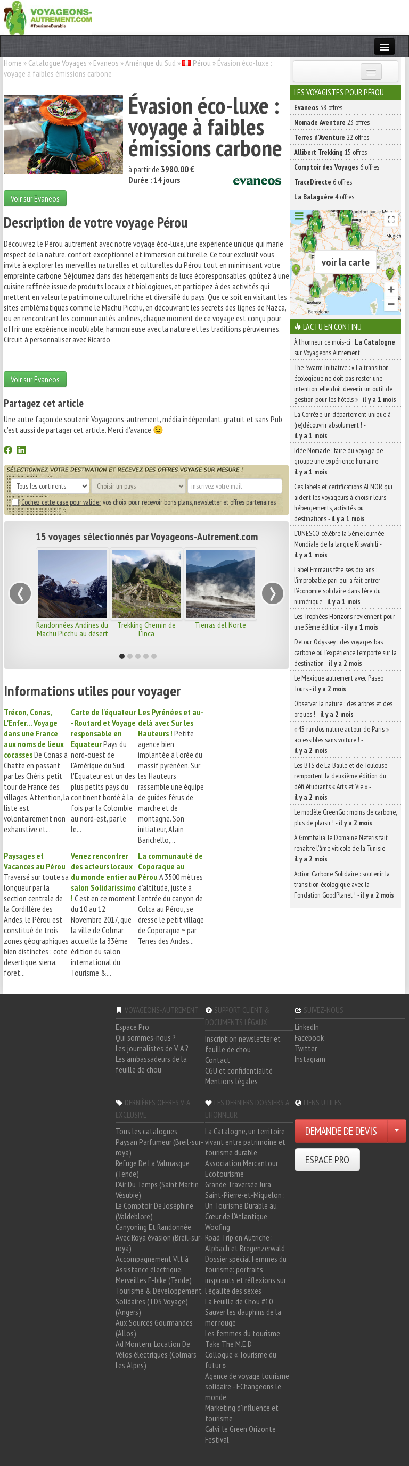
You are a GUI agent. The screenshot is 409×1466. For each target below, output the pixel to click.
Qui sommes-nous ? (146, 1037)
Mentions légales (231, 1081)
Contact (217, 1059)
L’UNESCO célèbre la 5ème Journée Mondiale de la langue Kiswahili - (339, 544)
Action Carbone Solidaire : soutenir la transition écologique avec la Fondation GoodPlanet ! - (344, 884)
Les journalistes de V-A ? (152, 1048)
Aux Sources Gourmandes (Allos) (154, 1327)
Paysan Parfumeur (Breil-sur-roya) (159, 1147)
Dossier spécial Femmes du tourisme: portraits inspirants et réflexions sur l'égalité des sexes (246, 1274)
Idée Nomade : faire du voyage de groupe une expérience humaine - (338, 461)
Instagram (310, 1058)
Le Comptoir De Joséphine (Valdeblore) (154, 1210)
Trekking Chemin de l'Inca (146, 629)
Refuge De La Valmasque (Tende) (153, 1168)
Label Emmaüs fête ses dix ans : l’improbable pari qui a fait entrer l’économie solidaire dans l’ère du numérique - (337, 585)
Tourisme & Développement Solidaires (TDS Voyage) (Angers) (159, 1301)
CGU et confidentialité (239, 1070)
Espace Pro (132, 1026)
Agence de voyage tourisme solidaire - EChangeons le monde (247, 1386)
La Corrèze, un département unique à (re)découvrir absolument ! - (342, 424)
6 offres (336, 167)
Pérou (202, 62)
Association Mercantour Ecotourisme (241, 1168)
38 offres (318, 107)
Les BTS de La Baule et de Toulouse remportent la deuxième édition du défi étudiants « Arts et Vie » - (340, 781)
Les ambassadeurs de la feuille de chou (151, 1064)
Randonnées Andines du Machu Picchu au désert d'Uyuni (72, 633)
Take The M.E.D (228, 1343)
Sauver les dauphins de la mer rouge (243, 1317)
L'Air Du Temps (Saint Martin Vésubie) (157, 1189)
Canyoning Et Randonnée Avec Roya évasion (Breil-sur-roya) (159, 1237)
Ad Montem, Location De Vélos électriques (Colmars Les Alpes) (156, 1354)
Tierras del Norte (220, 624)
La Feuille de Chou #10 (239, 1301)
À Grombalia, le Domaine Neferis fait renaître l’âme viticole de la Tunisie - (341, 848)
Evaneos (106, 62)
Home (13, 62)
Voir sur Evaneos (35, 198)
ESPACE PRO (327, 1160)
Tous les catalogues (146, 1131)
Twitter (306, 1048)
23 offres (332, 122)
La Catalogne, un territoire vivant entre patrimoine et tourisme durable (245, 1142)
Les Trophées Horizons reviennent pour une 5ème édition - (344, 621)
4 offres (324, 197)
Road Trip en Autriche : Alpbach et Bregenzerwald (245, 1242)
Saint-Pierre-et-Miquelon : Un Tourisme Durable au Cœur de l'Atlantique (245, 1205)
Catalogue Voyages (57, 62)
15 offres (330, 152)
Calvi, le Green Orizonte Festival (240, 1434)
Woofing (217, 1226)
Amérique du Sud (150, 62)
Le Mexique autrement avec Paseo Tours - (338, 683)
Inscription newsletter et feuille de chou (243, 1043)
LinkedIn (307, 1026)
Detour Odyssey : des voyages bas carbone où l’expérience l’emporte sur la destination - (345, 652)
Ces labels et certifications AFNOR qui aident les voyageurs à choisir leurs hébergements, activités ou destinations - (343, 502)
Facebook (309, 1037)
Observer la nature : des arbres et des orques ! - (343, 709)
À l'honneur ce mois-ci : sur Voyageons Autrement (344, 347)
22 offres (331, 137)
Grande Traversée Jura (238, 1184)
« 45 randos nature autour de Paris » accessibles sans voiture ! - (341, 739)
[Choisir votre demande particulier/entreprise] (396, 1131)
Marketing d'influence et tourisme (242, 1412)
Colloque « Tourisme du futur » (240, 1359)
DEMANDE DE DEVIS (341, 1131)
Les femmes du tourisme (242, 1333)
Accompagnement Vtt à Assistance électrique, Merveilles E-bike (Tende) (154, 1269)
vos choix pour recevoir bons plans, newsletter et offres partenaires (144, 502)
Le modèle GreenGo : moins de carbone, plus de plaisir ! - (345, 817)
